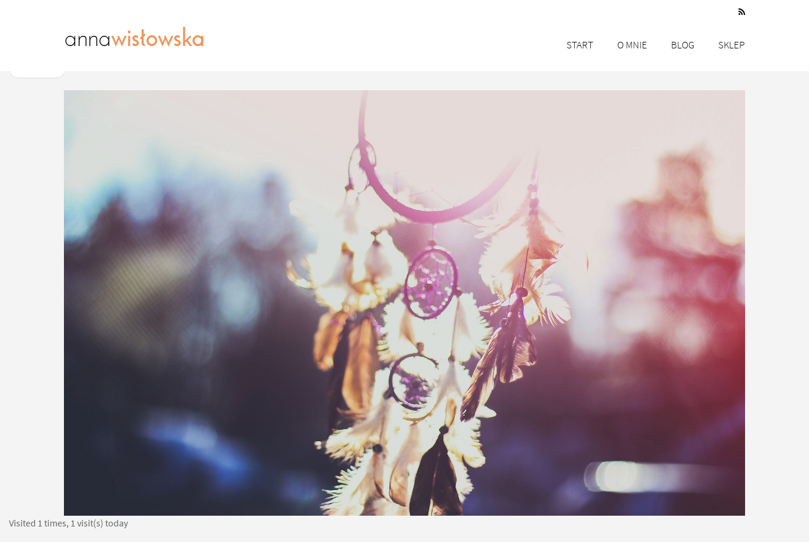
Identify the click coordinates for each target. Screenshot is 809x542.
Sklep (731, 44)
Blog (682, 44)
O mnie (632, 44)
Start (579, 44)
